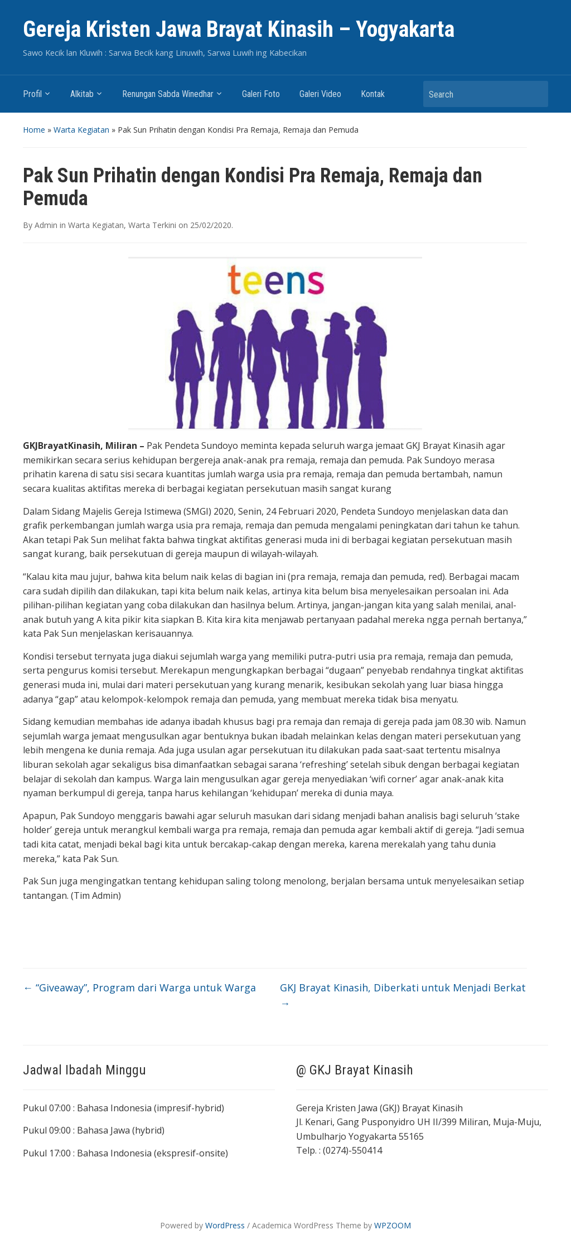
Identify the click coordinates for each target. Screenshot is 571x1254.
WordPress (225, 1225)
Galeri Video (320, 94)
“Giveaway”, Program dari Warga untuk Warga (139, 987)
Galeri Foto (261, 94)
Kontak (373, 94)
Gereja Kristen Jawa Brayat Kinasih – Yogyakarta (238, 29)
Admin (46, 225)
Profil (32, 94)
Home (34, 129)
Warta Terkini (152, 225)
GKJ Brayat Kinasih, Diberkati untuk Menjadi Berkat (403, 995)
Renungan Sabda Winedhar (168, 94)
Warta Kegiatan (81, 129)
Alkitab (82, 94)
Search (534, 94)
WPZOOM (392, 1225)
